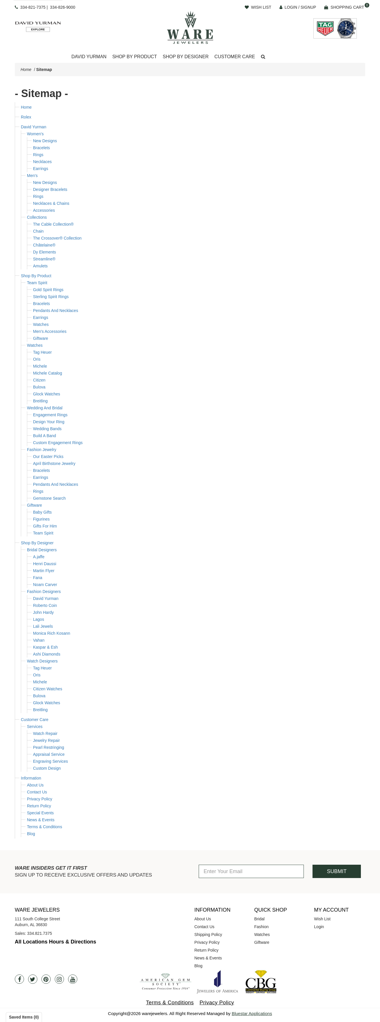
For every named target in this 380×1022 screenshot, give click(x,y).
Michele (40, 366)
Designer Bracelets (50, 189)
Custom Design (47, 768)
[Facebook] (19, 979)
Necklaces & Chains (51, 203)
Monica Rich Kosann (51, 633)
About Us (35, 785)
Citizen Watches (47, 689)
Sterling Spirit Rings (51, 296)
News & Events (40, 819)
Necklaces (42, 161)
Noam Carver (45, 584)
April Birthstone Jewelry (54, 463)
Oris (37, 359)
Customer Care (34, 719)
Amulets (40, 266)
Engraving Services (50, 761)
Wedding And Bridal (45, 408)
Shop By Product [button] (134, 56)
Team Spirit (37, 282)
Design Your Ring (48, 421)
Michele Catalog (47, 373)
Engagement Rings (50, 415)
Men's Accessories (50, 331)
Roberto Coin (45, 605)
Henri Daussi (44, 563)
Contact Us (37, 792)
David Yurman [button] (88, 56)
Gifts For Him (45, 526)
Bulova (39, 387)
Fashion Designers (44, 591)
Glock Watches (46, 394)
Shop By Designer (37, 543)
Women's (35, 134)
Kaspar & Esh (45, 647)
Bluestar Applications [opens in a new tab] (252, 1013)
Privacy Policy (39, 799)
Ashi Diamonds (46, 654)
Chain (38, 231)
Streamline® (44, 259)
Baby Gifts (42, 512)
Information (31, 778)
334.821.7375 (39, 933)
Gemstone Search (49, 498)
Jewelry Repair (46, 740)
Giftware (40, 338)
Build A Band (44, 435)
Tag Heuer (42, 352)
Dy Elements (44, 252)
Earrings (40, 168)
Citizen (39, 380)
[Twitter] (32, 979)
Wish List (322, 919)
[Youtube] (72, 979)
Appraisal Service (49, 754)
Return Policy (39, 806)
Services (35, 726)
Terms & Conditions (44, 826)
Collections (37, 217)
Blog (31, 833)
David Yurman (33, 127)
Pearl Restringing (48, 747)
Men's (32, 175)
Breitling (40, 401)
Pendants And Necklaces (55, 310)
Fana (37, 577)
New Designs (45, 140)
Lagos (38, 619)
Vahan (38, 640)
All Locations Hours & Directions (55, 942)
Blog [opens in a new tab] (198, 965)
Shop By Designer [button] (186, 56)
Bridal (259, 919)
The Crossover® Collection (57, 238)
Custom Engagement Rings (58, 442)
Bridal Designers (42, 550)
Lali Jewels (43, 626)
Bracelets (41, 147)
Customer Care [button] (234, 56)
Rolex (26, 117)
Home (26, 69)
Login (319, 926)
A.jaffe (38, 556)
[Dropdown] (88, 57)
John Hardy (43, 612)
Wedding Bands (47, 428)
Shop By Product (36, 275)
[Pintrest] (46, 979)
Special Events (40, 813)
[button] (263, 57)
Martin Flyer (43, 570)
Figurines (41, 519)
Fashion (261, 926)
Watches (41, 324)
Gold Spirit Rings (48, 289)
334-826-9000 (62, 7)
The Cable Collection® (53, 224)
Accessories (44, 210)
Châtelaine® (44, 245)
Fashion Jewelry (41, 449)
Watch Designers (42, 661)
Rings (38, 154)
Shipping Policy (208, 934)
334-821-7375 (32, 7)
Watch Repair (45, 733)
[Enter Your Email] (251, 871)
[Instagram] (59, 979)
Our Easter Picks (48, 456)
